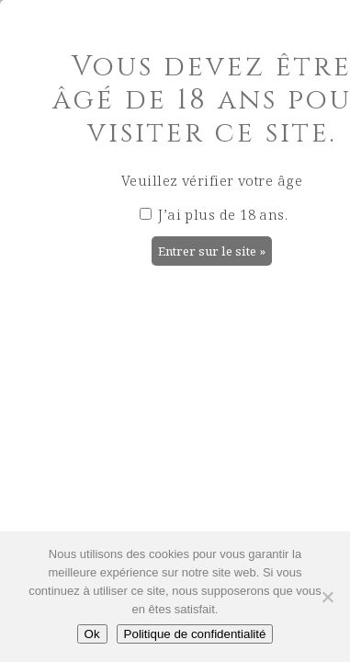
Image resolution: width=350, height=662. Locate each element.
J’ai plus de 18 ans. (214, 214)
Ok (92, 634)
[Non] (327, 597)
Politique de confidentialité (195, 634)
